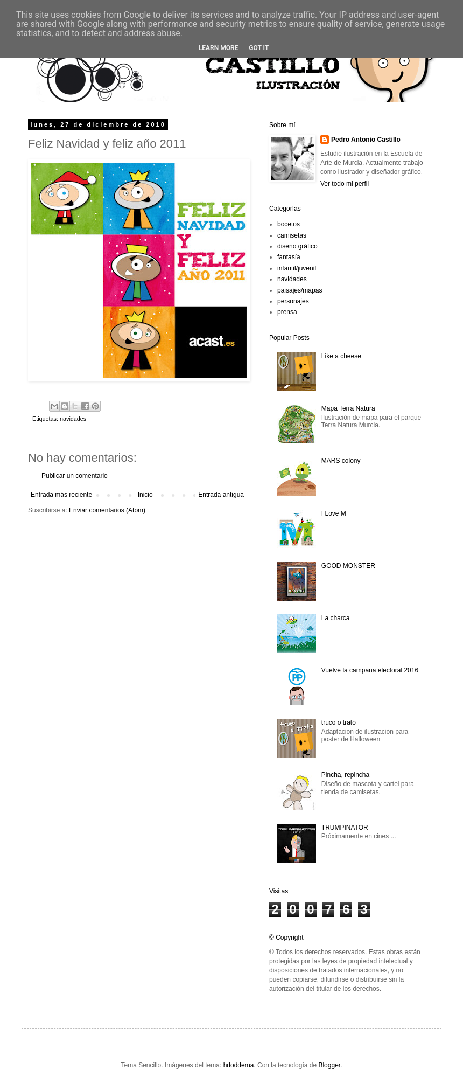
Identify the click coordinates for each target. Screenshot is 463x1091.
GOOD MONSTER (348, 565)
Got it (259, 48)
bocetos (288, 224)
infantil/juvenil (296, 268)
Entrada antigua (221, 494)
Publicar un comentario (74, 476)
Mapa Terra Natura (348, 408)
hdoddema (238, 1065)
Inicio (145, 494)
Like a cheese (341, 356)
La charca (335, 618)
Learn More (218, 48)
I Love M (333, 513)
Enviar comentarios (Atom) (107, 510)
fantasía (288, 257)
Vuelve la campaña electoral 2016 (369, 670)
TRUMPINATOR (344, 827)
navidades (73, 418)
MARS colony (341, 460)
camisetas (291, 235)
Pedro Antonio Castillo (366, 139)
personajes (293, 301)
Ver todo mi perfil (344, 183)
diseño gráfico (297, 246)
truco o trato (338, 722)
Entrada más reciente (61, 494)
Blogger (329, 1065)
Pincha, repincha (345, 775)
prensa (287, 312)
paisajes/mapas (299, 290)
